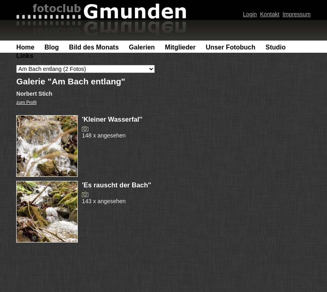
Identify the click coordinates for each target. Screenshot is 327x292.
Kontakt (270, 14)
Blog (52, 47)
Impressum (296, 14)
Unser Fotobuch (231, 47)
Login (250, 14)
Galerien (142, 47)
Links (24, 55)
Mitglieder (180, 47)
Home (25, 47)
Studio (275, 47)
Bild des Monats (94, 47)
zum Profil (26, 102)
